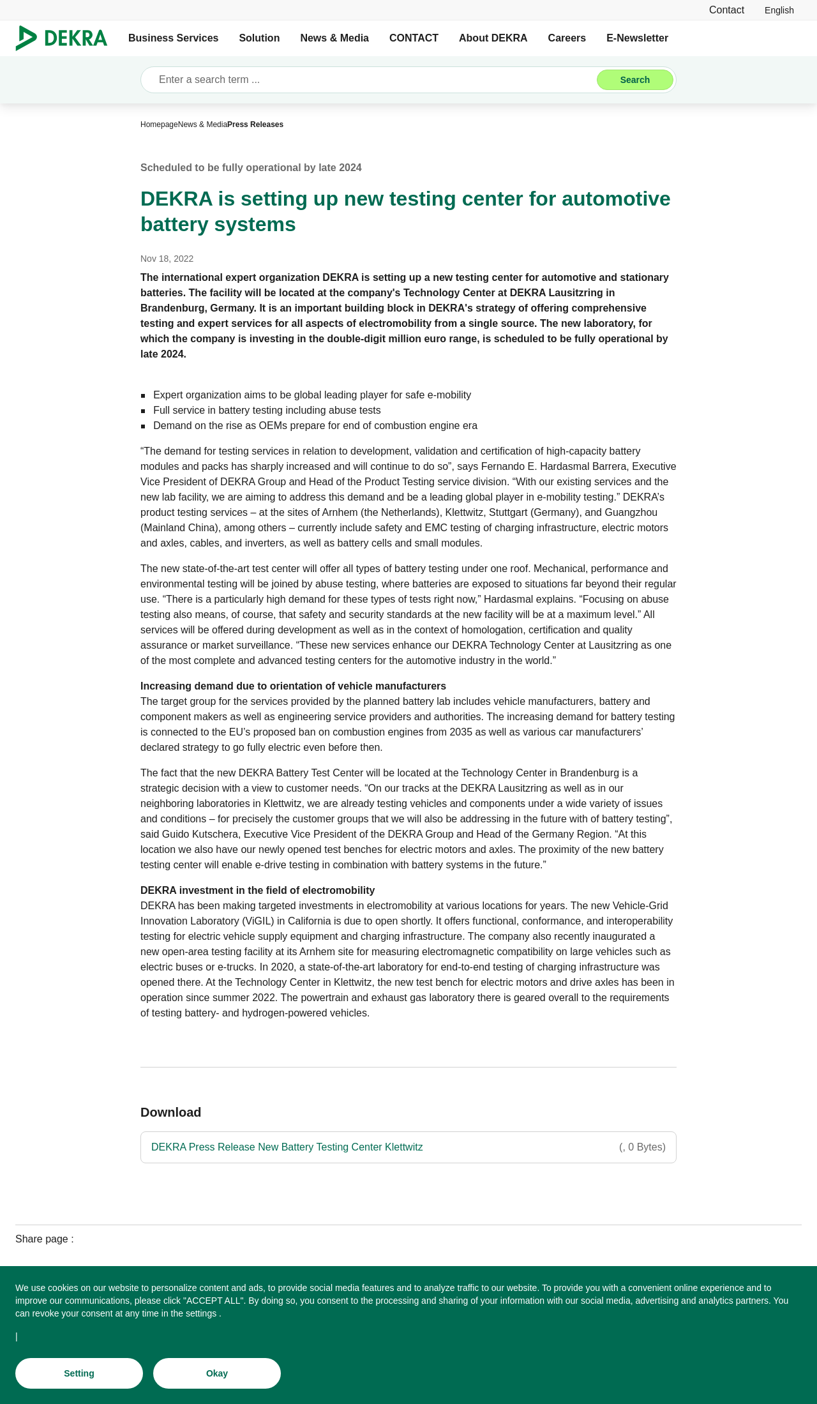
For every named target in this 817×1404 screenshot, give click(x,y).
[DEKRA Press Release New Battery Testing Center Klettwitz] (408, 1147)
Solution (259, 38)
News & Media (334, 38)
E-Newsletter (637, 38)
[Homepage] (159, 124)
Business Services (173, 38)
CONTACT (413, 38)
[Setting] (79, 1374)
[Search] (635, 80)
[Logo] (66, 38)
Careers (567, 38)
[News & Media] (202, 124)
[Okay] (217, 1374)
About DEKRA (493, 38)
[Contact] (726, 10)
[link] (779, 10)
